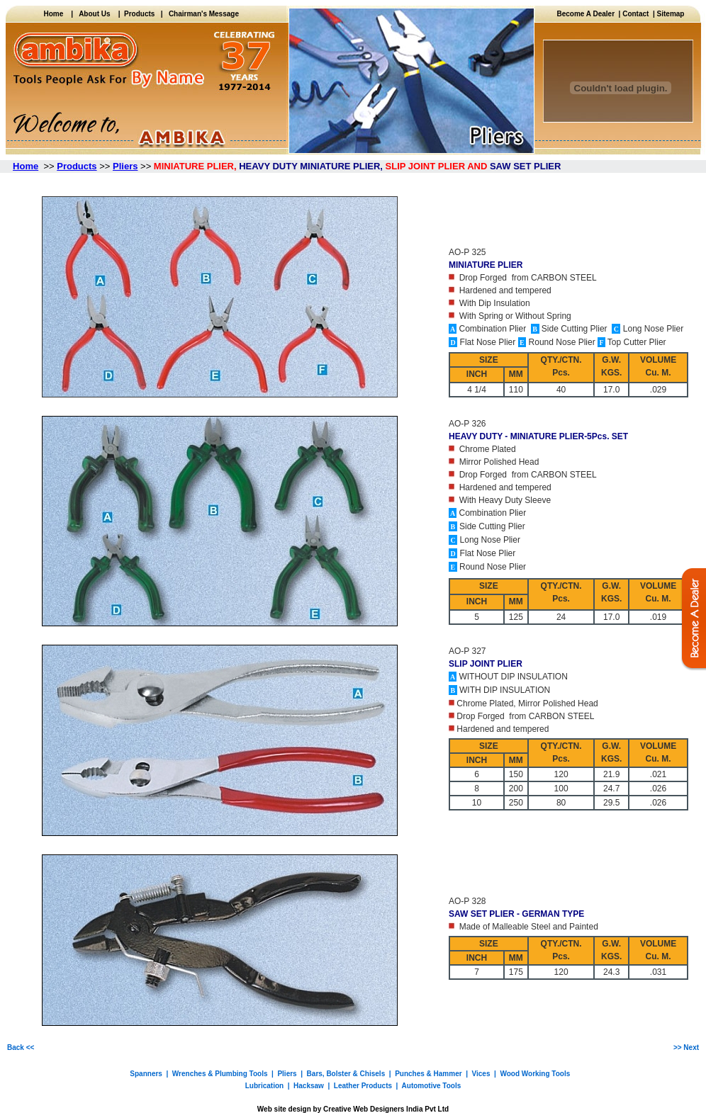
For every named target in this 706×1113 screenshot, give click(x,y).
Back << (20, 1047)
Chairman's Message (204, 14)
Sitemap (671, 14)
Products (138, 14)
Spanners (146, 1074)
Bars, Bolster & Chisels (346, 1074)
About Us (94, 14)
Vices (481, 1074)
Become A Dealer (588, 14)
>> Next (686, 1047)
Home (57, 14)
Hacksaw (308, 1086)
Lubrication (264, 1086)
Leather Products (363, 1086)
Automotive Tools (431, 1086)
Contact (635, 14)
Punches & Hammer (428, 1074)
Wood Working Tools (535, 1074)
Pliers (286, 1074)
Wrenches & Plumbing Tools (220, 1074)
